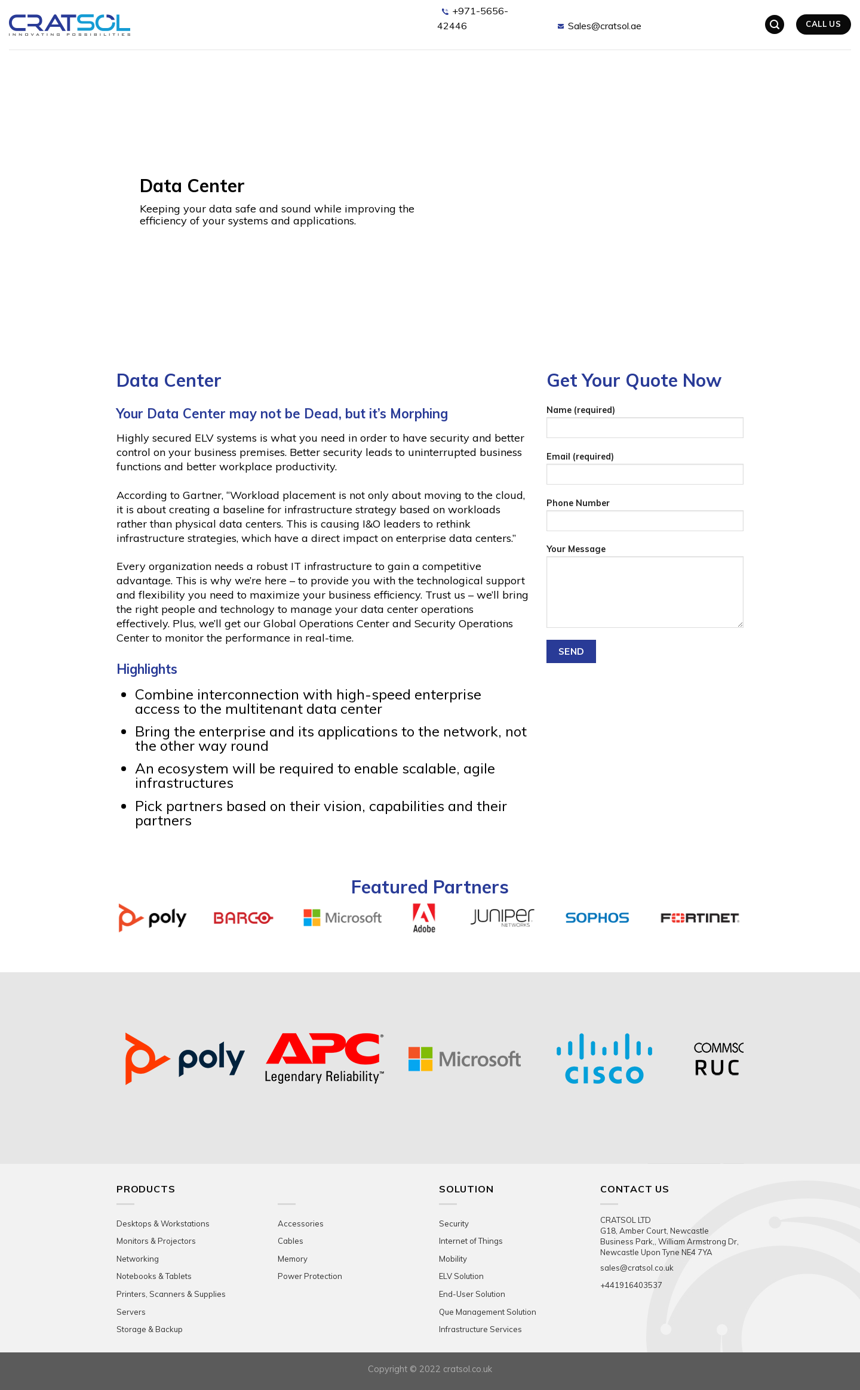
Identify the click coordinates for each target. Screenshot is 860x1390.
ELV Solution (461, 1276)
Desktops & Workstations (163, 1223)
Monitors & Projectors (156, 1241)
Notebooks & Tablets (154, 1276)
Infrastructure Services (480, 1329)
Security (454, 1223)
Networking (137, 1258)
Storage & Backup (149, 1329)
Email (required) (645, 472)
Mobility (453, 1258)
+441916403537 (631, 1285)
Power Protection (310, 1276)
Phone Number (645, 519)
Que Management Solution (487, 1312)
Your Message (645, 590)
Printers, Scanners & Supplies (171, 1294)
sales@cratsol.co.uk (637, 1267)
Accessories (301, 1223)
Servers (131, 1312)
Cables (290, 1241)
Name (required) (645, 425)
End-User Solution (472, 1294)
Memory (293, 1258)
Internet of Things (471, 1241)
